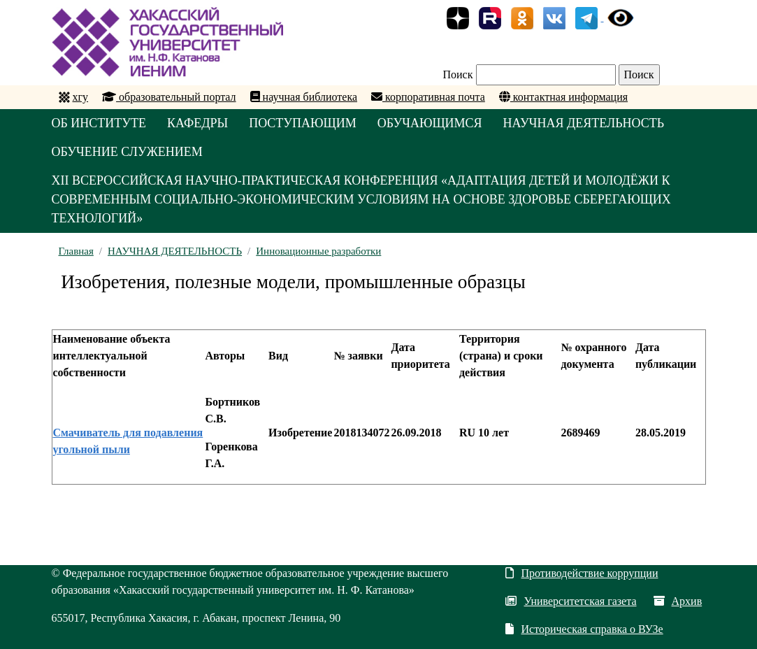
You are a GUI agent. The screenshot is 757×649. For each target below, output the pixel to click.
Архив (678, 601)
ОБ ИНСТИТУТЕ (99, 123)
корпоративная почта (428, 97)
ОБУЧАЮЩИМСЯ (429, 123)
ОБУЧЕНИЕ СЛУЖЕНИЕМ (127, 152)
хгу (81, 97)
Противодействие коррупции (581, 573)
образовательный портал (169, 97)
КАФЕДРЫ (197, 123)
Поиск (458, 74)
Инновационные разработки (318, 251)
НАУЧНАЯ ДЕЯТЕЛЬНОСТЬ (584, 123)
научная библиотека (303, 97)
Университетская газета (570, 601)
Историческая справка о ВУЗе (584, 629)
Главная (76, 251)
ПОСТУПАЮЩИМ (302, 123)
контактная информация (563, 97)
